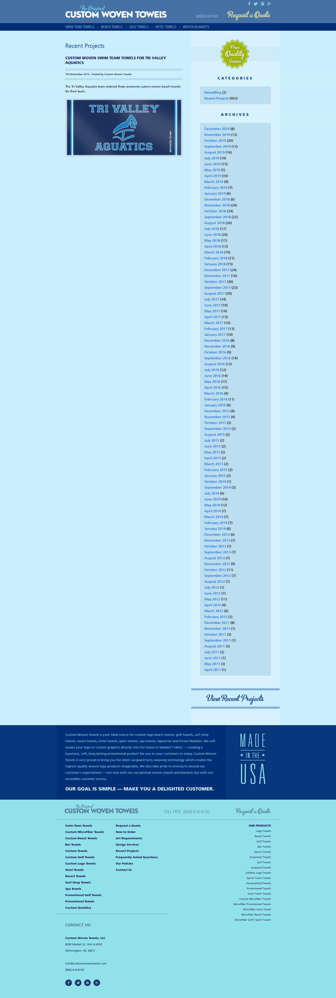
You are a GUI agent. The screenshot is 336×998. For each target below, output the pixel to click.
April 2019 (212, 176)
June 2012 (212, 593)
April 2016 (212, 387)
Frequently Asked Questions (137, 857)
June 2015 (212, 446)
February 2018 (215, 258)
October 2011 (215, 634)
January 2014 (215, 529)
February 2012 (215, 617)
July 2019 (211, 158)
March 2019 (213, 182)
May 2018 (212, 240)
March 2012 (213, 611)
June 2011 (212, 658)
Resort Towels (75, 876)
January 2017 (215, 335)
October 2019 (215, 140)
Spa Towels (73, 888)
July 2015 (211, 440)
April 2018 (212, 246)
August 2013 (214, 558)
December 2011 (217, 623)
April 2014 (212, 511)
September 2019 (217, 146)
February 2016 (215, 399)
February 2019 (215, 188)
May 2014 (212, 505)
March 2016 (213, 393)
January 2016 (215, 405)
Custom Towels (76, 851)
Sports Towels (262, 851)
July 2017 (211, 299)
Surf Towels (264, 862)
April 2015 (212, 458)
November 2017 (217, 276)
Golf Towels (139, 27)
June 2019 (212, 164)
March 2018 (213, 252)
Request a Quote (248, 16)
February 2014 (215, 523)
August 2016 (214, 364)
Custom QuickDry (78, 907)
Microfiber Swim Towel (257, 909)
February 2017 (215, 329)
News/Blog (212, 92)
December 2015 (217, 411)
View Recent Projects (235, 698)
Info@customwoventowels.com (86, 963)
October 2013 (215, 546)
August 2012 (214, 581)
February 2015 (215, 470)
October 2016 (215, 352)
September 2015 (217, 429)
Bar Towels (73, 844)
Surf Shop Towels (78, 882)
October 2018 (215, 211)
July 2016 (211, 370)
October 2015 (215, 423)
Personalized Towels (258, 883)
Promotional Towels (79, 901)
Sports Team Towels (259, 878)
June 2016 (212, 376)
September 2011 (217, 640)
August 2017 (214, 293)
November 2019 (217, 135)
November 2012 (217, 564)
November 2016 (217, 346)
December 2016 (217, 340)
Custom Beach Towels (81, 838)
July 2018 (211, 229)
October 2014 (215, 482)
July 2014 (211, 493)
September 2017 (217, 287)
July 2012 (211, 587)
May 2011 (212, 664)
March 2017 (213, 323)
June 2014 (212, 499)
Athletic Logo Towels (258, 872)
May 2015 (212, 452)
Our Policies (124, 863)
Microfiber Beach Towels (256, 914)
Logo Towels (263, 831)
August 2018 (214, 223)
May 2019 (212, 170)
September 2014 (217, 487)
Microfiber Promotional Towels (252, 904)
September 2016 (217, 358)
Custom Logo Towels (80, 863)
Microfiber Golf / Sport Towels (253, 919)
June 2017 (212, 305)
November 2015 (217, 417)
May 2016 (212, 382)
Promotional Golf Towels (83, 895)
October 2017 (215, 282)
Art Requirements (129, 838)
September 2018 (217, 217)
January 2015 (215, 476)
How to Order (126, 832)
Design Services (127, 844)
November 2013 (217, 540)
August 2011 (214, 646)
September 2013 (217, 552)
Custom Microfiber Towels (84, 832)
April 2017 (212, 317)
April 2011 (212, 670)
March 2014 (213, 517)
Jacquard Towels (261, 867)
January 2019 (215, 193)
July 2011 (211, 652)
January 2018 (215, 264)
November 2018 (217, 205)
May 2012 (212, 599)
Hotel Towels (165, 27)
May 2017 (212, 311)
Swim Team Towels (79, 27)
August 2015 (214, 434)
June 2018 (212, 235)
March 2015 (213, 464)
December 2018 (217, 199)
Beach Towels (112, 27)
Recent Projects (216, 98)
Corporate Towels (260, 857)
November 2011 (217, 628)
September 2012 (217, 576)
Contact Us (124, 869)
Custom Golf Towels (80, 857)
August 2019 (214, 152)
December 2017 (217, 270)
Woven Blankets (196, 27)
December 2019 (217, 129)
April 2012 (212, 605)
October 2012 (215, 570)
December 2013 (217, 534)
